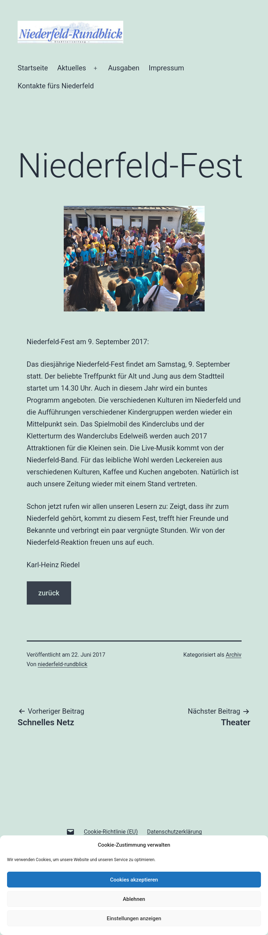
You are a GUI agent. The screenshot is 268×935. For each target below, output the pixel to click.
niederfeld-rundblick (62, 664)
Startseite (33, 68)
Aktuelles (71, 68)
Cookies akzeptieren (134, 880)
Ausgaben (123, 68)
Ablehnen (134, 899)
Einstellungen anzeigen (134, 918)
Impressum (166, 68)
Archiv (234, 654)
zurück (49, 593)
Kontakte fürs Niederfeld (56, 86)
